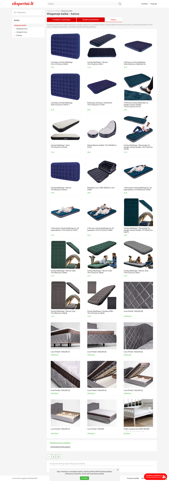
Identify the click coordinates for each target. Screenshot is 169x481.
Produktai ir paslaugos (61, 20)
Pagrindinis (50, 11)
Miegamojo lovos (22, 29)
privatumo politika (98, 474)
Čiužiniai (19, 35)
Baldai (16, 20)
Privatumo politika (133, 478)
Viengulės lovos (21, 32)
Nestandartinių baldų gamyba (60, 447)
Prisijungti (153, 4)
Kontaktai (144, 4)
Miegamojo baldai (20, 25)
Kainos (113, 20)
